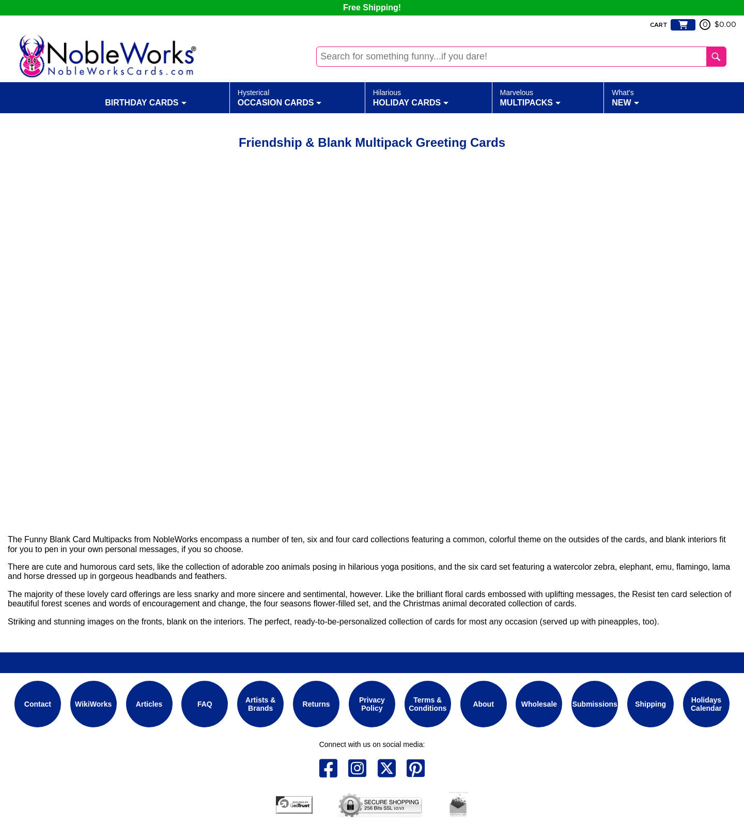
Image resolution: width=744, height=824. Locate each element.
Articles (149, 704)
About (483, 704)
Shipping (650, 704)
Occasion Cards (280, 97)
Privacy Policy (372, 704)
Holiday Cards (411, 97)
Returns (316, 704)
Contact (37, 704)
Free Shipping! (372, 7)
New (625, 97)
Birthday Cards (145, 97)
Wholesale (539, 704)
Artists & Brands (260, 704)
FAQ (204, 704)
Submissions (594, 704)
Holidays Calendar (706, 704)
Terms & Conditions (427, 704)
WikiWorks (93, 704)
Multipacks (530, 97)
